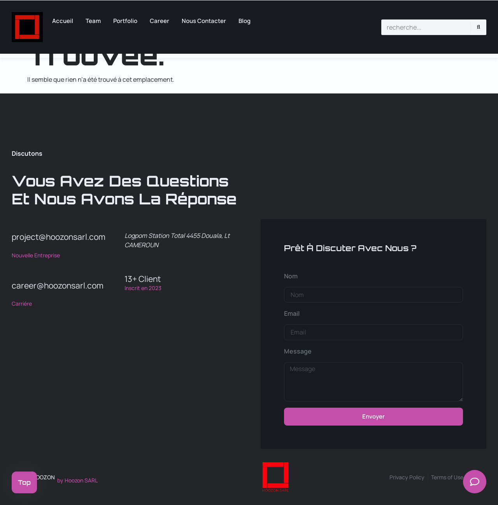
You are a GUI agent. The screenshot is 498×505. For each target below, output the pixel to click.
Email (292, 313)
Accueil (62, 21)
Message (298, 351)
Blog (244, 21)
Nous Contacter (204, 21)
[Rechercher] (478, 27)
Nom (291, 276)
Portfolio (125, 21)
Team (93, 21)
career (159, 21)
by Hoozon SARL (77, 480)
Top (24, 482)
